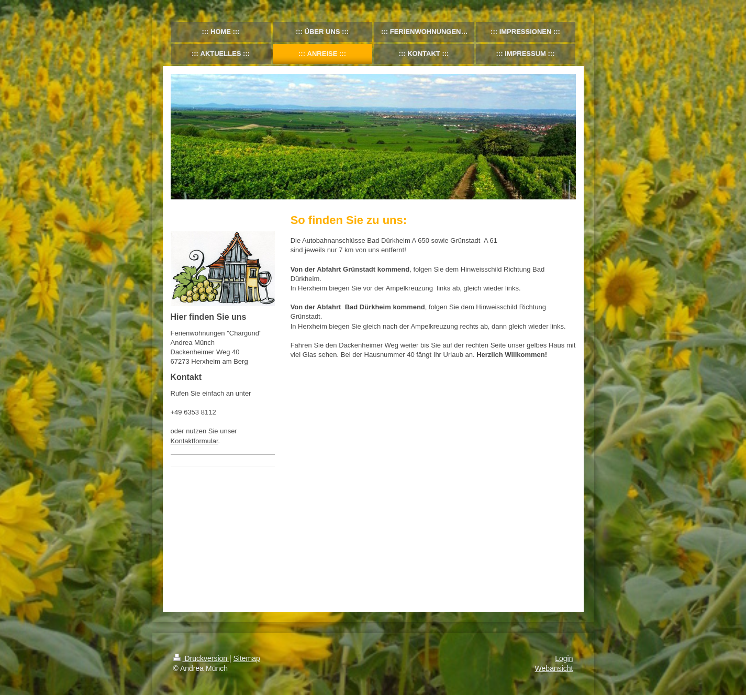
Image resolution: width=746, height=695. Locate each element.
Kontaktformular (194, 441)
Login (564, 658)
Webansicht (554, 668)
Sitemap (246, 658)
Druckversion (201, 658)
